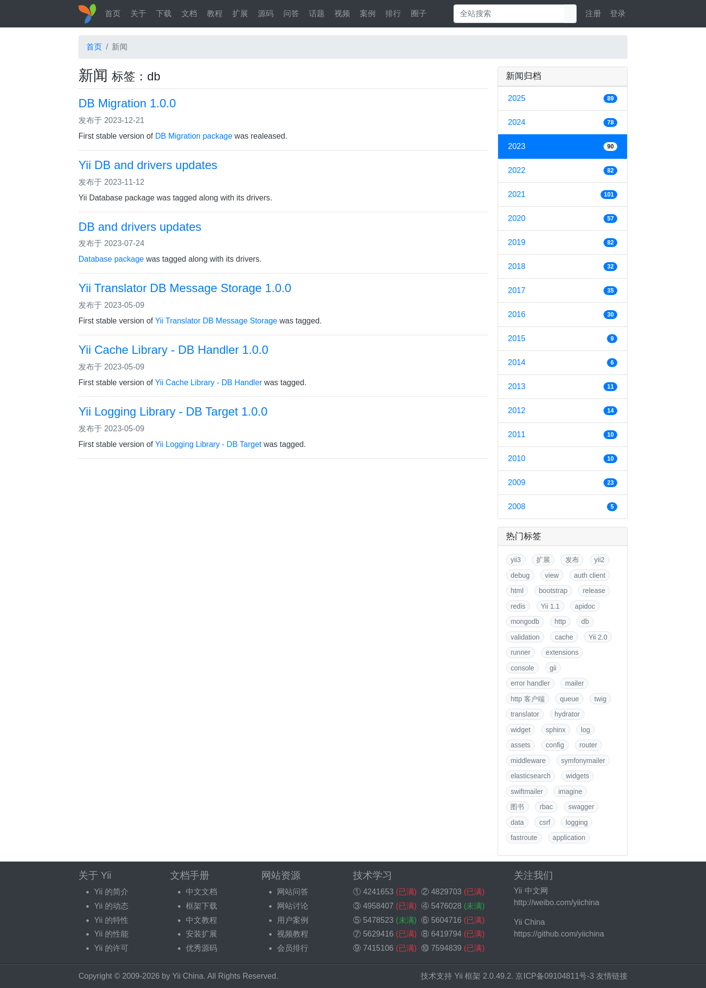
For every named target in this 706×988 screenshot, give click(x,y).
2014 (562, 362)
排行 (393, 13)
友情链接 (612, 976)
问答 (291, 13)
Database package (111, 259)
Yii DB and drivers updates (147, 165)
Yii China (187, 976)
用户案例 (292, 920)
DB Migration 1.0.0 (127, 103)
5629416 (378, 934)
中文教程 (201, 920)
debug (520, 575)
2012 (562, 410)
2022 (562, 170)
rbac (546, 807)
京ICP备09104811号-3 (554, 976)
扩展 (240, 13)
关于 (138, 13)
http (560, 621)
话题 (317, 13)
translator (524, 714)
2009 (562, 482)
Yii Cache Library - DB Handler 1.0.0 (173, 349)
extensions (562, 652)
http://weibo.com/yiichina (556, 902)
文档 (189, 13)
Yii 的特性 (111, 920)
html (516, 590)
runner (520, 652)
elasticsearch (530, 776)
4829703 (446, 892)
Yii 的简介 (111, 892)
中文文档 (201, 892)
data (517, 822)
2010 (562, 458)
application (569, 837)
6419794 (446, 934)
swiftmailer (526, 791)
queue (569, 699)
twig (600, 699)
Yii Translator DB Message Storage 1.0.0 (184, 288)
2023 (562, 146)
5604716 (446, 920)
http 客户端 (527, 699)
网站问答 (292, 892)
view (552, 575)
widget (520, 730)
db (585, 621)
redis (517, 606)
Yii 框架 (467, 976)
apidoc (585, 606)
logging (577, 822)
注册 (593, 13)
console (522, 668)
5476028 (446, 906)
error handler (530, 683)
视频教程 (292, 934)
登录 (618, 13)
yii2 (599, 560)
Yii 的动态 (111, 906)
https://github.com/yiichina (559, 934)
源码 (266, 13)
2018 (562, 266)
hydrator (567, 714)
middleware (528, 761)
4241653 (378, 892)
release (594, 590)
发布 (572, 560)
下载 (164, 13)
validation (524, 637)
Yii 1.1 (550, 606)
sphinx (555, 730)
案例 (368, 13)
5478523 (378, 920)
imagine (570, 791)
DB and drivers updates (140, 226)
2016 (562, 314)
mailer (574, 683)
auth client (589, 575)
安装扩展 (201, 934)
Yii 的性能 (111, 934)
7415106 (378, 948)
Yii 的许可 (111, 948)
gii (553, 668)
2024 (562, 122)
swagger (581, 807)
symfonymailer (583, 761)
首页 (113, 13)
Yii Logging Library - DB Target (208, 444)
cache (564, 637)
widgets (577, 776)
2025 (562, 98)
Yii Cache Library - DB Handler (208, 382)
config (555, 745)
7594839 (446, 948)
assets (520, 745)
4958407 (378, 906)
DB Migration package (193, 136)
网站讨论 (292, 906)
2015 (562, 338)
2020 (562, 218)
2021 (562, 194)
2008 (562, 506)
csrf (545, 822)
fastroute (523, 837)
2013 (562, 386)
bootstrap (553, 590)
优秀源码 (201, 948)
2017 (562, 290)
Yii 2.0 (597, 637)
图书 (517, 807)
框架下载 (201, 906)
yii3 (515, 560)
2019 (562, 242)
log (585, 730)
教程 (215, 13)
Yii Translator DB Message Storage (216, 321)
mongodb (524, 621)
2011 (562, 434)
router (589, 745)
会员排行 (292, 948)
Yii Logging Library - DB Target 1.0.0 (173, 411)
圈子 (419, 13)
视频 (342, 13)
